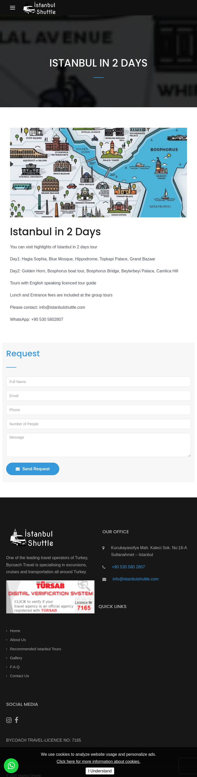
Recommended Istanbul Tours (35, 649)
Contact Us (19, 676)
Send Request (33, 469)
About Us (18, 639)
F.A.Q (15, 667)
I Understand (100, 771)
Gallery (16, 658)
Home (15, 631)
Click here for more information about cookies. (98, 761)
